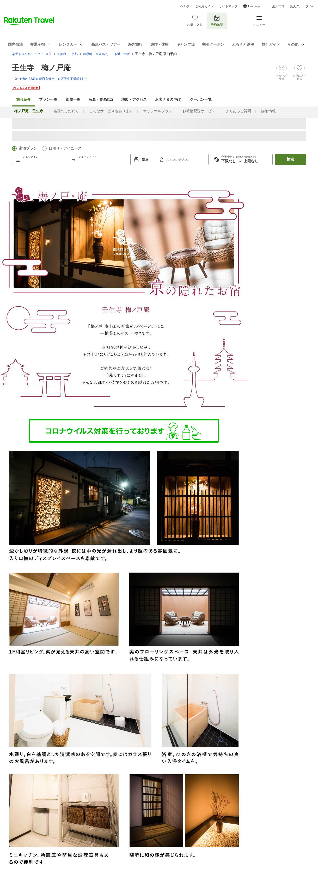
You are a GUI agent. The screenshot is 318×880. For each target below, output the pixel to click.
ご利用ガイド (204, 6)
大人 (169, 159)
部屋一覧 (73, 100)
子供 (181, 159)
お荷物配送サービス (198, 111)
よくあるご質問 (238, 111)
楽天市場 (278, 6)
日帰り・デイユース (65, 148)
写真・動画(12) (101, 100)
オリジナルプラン (157, 111)
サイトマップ (228, 6)
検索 (290, 159)
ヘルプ (185, 6)
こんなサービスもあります (111, 111)
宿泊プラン (28, 148)
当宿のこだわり (66, 111)
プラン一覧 (48, 100)
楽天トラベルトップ (26, 54)
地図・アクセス (134, 100)
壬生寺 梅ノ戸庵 (41, 68)
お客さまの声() (168, 100)
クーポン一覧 (201, 100)
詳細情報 (268, 111)
